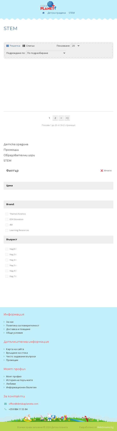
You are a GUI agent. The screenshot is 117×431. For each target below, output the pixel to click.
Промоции (11, 149)
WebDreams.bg (105, 427)
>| (67, 118)
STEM (72, 12)
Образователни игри (19, 155)
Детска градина (56, 12)
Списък (29, 45)
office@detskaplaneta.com (23, 403)
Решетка (13, 45)
